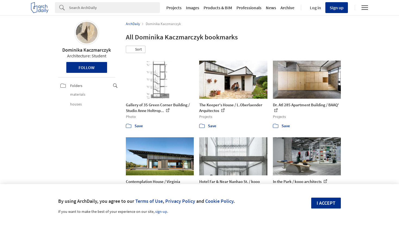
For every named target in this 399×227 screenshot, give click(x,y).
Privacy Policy (180, 201)
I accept (326, 203)
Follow (87, 67)
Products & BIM (218, 7)
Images (192, 7)
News (271, 7)
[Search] (114, 7)
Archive (287, 7)
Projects (174, 7)
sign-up (161, 211)
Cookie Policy (219, 201)
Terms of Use (149, 201)
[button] (135, 49)
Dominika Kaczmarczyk (86, 50)
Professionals (248, 7)
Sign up (337, 7)
